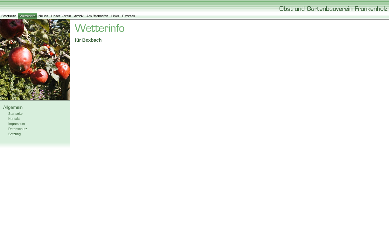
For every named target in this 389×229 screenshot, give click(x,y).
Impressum (16, 124)
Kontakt (14, 119)
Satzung (14, 134)
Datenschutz (17, 129)
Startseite (15, 113)
